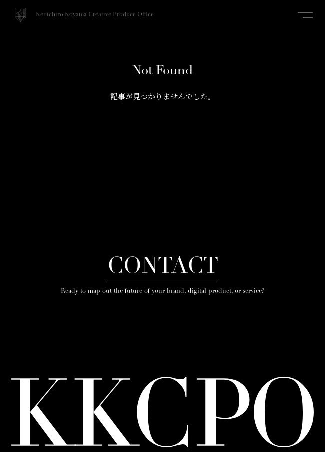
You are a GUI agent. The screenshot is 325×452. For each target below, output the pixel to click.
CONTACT (162, 267)
